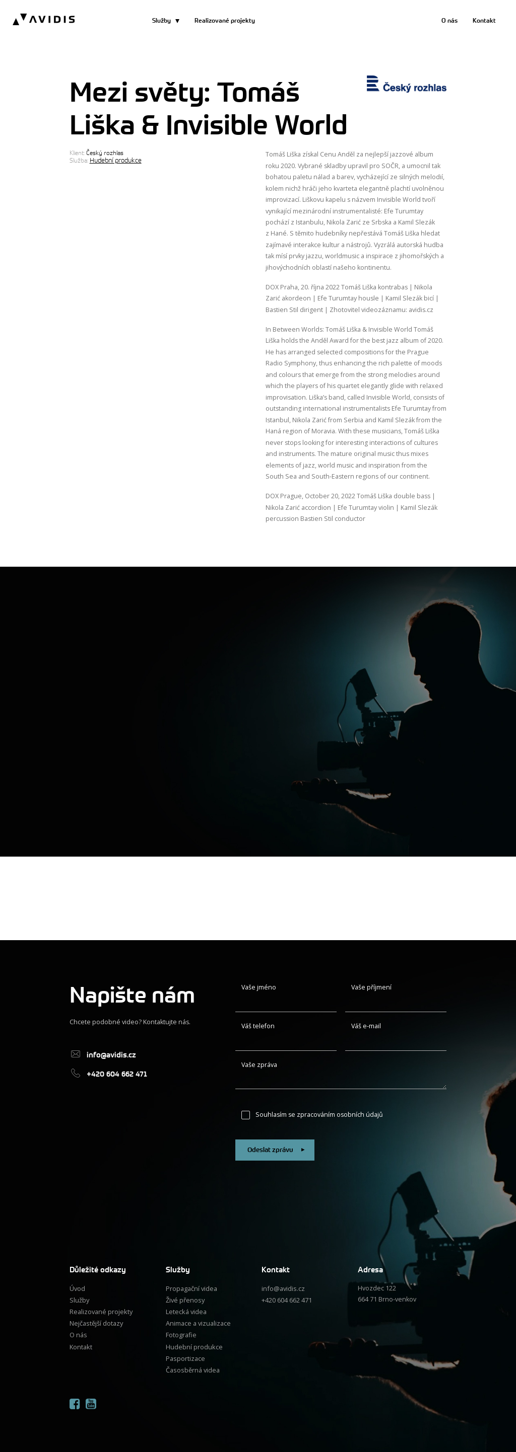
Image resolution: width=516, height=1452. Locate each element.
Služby (161, 21)
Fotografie (181, 1332)
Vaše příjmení (371, 987)
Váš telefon (258, 1026)
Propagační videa (191, 1287)
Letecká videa (186, 1310)
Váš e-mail (366, 1026)
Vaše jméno (258, 987)
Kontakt (484, 21)
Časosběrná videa (192, 1366)
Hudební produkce (114, 160)
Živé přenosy (185, 1298)
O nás (449, 21)
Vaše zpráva (259, 1064)
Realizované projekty (225, 21)
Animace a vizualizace (198, 1321)
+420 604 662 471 (287, 1298)
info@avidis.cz (283, 1287)
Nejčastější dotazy (96, 1321)
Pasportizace (185, 1354)
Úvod (77, 1287)
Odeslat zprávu (275, 1149)
